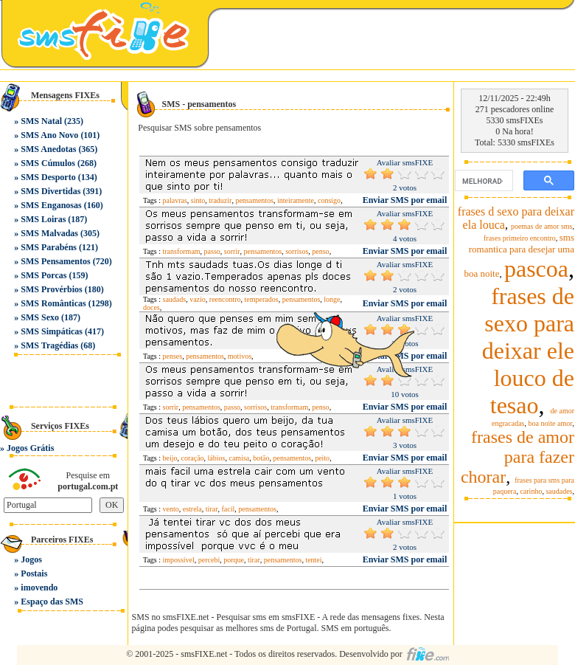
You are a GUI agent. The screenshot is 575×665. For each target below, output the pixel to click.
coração (192, 458)
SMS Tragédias (49, 345)
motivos (239, 356)
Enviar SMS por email (405, 200)
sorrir (232, 251)
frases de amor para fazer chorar (517, 456)
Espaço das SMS (52, 601)
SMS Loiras (43, 219)
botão (261, 458)
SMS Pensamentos (55, 261)
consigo (329, 200)
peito (322, 458)
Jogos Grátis (30, 448)
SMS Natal (41, 121)
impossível (179, 560)
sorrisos (296, 251)
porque (233, 560)
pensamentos (254, 200)
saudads (175, 299)
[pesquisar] (482, 180)
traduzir (220, 200)
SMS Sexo (40, 317)
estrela (192, 509)
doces (151, 307)
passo (212, 251)
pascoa (536, 268)
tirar (212, 509)
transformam (182, 251)
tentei (313, 560)
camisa (239, 458)
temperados (262, 299)
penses (173, 356)
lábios (217, 458)
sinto (198, 200)
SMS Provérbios (51, 289)
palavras (175, 200)
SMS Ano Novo (49, 135)
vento (171, 509)
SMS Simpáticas (52, 331)
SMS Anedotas (48, 149)
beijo (170, 458)
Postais (34, 573)
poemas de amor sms (542, 226)
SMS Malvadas (49, 233)
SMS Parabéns (49, 247)
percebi (209, 560)
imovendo (39, 587)
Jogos (31, 559)
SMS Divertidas (50, 191)
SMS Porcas (43, 275)
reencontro (225, 299)
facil (227, 509)
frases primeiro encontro (520, 238)
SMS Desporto (48, 177)
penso (320, 251)
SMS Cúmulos (48, 163)
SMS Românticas (53, 303)
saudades (559, 491)
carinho (531, 491)
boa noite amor (551, 423)
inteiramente (295, 200)
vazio (197, 299)
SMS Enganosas (51, 205)
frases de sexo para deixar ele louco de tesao (528, 350)
